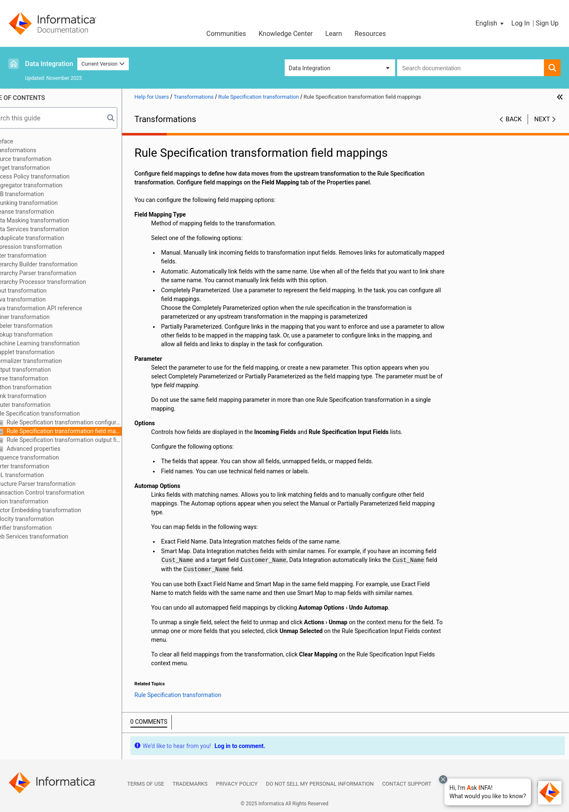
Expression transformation (48, 246)
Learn (333, 34)
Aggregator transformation (48, 185)
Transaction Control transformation (59, 492)
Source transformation (43, 159)
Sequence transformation (47, 457)
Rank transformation (40, 396)
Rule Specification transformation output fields (84, 440)
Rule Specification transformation (57, 413)
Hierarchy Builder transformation (56, 264)
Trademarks (190, 784)
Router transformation (42, 404)
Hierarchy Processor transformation (60, 281)
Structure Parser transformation (55, 483)
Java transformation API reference (58, 308)
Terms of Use (145, 784)
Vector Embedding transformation (58, 510)
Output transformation (42, 369)
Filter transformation (40, 255)
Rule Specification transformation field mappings (84, 431)
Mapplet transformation (44, 352)
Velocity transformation (44, 519)
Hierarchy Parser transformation (55, 273)
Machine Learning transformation (57, 343)
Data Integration (49, 64)
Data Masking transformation (52, 220)
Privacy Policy (237, 784)
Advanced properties (53, 448)
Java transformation (40, 299)
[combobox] (470, 67)
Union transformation (41, 501)
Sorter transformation (42, 466)
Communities (226, 34)
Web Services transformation (51, 536)
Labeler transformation (43, 325)
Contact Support (406, 784)
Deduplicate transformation (49, 238)
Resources (370, 34)
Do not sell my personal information (320, 784)
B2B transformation (39, 194)
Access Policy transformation (52, 176)
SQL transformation (39, 475)
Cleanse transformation (44, 211)
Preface (24, 141)
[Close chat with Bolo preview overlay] (443, 779)
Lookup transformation (43, 334)
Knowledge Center (285, 34)
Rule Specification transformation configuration (84, 422)
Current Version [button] (103, 64)
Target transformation (42, 167)
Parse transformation (41, 378)
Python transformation (43, 387)
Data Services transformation (52, 229)
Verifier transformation (43, 527)
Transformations (35, 150)
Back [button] (514, 119)
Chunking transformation (46, 202)
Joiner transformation (42, 317)
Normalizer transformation (48, 360)
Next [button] (542, 119)
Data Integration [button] (310, 68)
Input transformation (40, 290)
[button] (487, 792)
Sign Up (547, 23)
